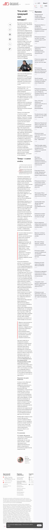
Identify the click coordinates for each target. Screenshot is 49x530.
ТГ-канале (20, 435)
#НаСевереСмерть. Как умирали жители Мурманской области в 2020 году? (24, 361)
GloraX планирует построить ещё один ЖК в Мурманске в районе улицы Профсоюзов (41, 81)
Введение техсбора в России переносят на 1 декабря (40, 234)
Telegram (32, 480)
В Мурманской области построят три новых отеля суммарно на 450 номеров (40, 39)
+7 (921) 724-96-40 (8, 480)
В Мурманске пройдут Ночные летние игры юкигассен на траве (40, 215)
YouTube (32, 484)
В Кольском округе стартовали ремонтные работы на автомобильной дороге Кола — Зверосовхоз (40, 136)
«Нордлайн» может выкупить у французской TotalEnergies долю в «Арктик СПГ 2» (40, 284)
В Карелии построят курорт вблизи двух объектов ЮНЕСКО (39, 264)
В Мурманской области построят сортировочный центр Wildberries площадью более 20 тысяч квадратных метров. (41, 92)
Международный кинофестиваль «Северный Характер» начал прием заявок (40, 17)
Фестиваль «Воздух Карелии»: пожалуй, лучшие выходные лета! (40, 243)
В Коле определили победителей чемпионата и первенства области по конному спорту (41, 225)
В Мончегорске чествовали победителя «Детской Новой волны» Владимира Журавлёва (41, 70)
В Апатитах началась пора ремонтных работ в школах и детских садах (41, 60)
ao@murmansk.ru (7, 482)
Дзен (31, 479)
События (27, 4)
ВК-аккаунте (27, 435)
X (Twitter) (32, 482)
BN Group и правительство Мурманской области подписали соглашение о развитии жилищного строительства (40, 161)
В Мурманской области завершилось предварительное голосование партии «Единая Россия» (40, 50)
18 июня (26, 58)
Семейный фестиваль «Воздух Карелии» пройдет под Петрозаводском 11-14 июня (40, 205)
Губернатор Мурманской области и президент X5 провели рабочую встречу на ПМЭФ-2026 (41, 125)
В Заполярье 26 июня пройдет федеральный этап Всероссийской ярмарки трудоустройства (41, 173)
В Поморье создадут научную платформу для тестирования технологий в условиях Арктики (40, 254)
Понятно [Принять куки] (39, 525)
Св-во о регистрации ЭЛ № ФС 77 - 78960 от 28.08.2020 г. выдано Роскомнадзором (22, 482)
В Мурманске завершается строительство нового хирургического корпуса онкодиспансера (41, 274)
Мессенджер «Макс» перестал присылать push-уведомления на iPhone (41, 194)
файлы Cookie (18, 524)
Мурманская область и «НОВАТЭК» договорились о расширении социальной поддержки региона (41, 28)
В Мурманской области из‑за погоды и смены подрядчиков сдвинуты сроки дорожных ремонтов (40, 184)
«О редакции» (19, 502)
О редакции (5, 484)
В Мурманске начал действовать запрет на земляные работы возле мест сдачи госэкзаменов (41, 295)
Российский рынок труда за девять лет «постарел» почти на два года (41, 115)
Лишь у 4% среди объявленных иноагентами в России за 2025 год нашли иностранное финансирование (41, 104)
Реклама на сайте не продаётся (7, 486)
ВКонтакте (32, 477)
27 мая (30, 55)
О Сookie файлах (20, 494)
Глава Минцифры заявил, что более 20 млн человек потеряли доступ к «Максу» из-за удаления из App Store (41, 148)
